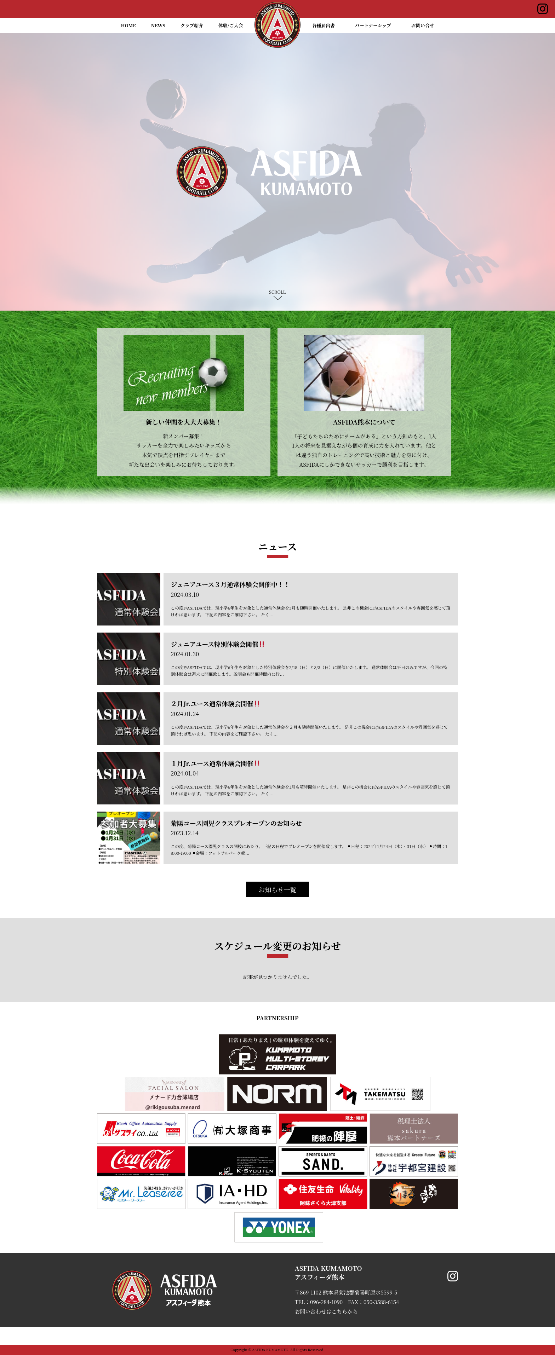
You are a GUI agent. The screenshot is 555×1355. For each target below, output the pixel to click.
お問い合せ (422, 25)
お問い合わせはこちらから (326, 1311)
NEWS (158, 25)
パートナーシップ (373, 25)
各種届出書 (323, 25)
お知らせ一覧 (278, 889)
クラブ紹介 (192, 25)
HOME (128, 25)
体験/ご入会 (230, 25)
